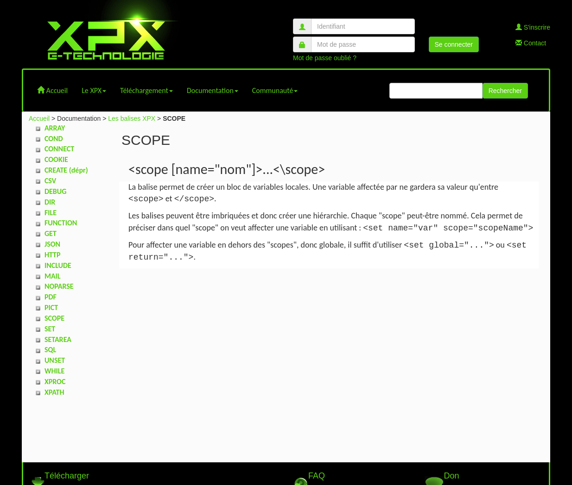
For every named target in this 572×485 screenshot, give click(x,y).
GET (50, 233)
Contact (530, 43)
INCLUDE (57, 265)
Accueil (52, 90)
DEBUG (55, 191)
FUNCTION (60, 222)
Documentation (212, 90)
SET (49, 328)
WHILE (54, 371)
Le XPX (94, 90)
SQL (50, 349)
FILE (50, 212)
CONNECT (59, 148)
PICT (51, 307)
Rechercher (505, 90)
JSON (52, 244)
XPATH (54, 392)
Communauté (275, 90)
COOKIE (56, 159)
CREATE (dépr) (66, 170)
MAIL (52, 276)
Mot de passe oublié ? (324, 58)
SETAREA (57, 339)
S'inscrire (532, 27)
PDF (50, 296)
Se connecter (454, 44)
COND (53, 138)
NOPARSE (59, 286)
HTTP (52, 254)
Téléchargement (146, 90)
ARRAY (54, 128)
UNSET (54, 360)
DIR (49, 202)
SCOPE (54, 318)
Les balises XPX (131, 118)
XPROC (54, 381)
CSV (50, 180)
